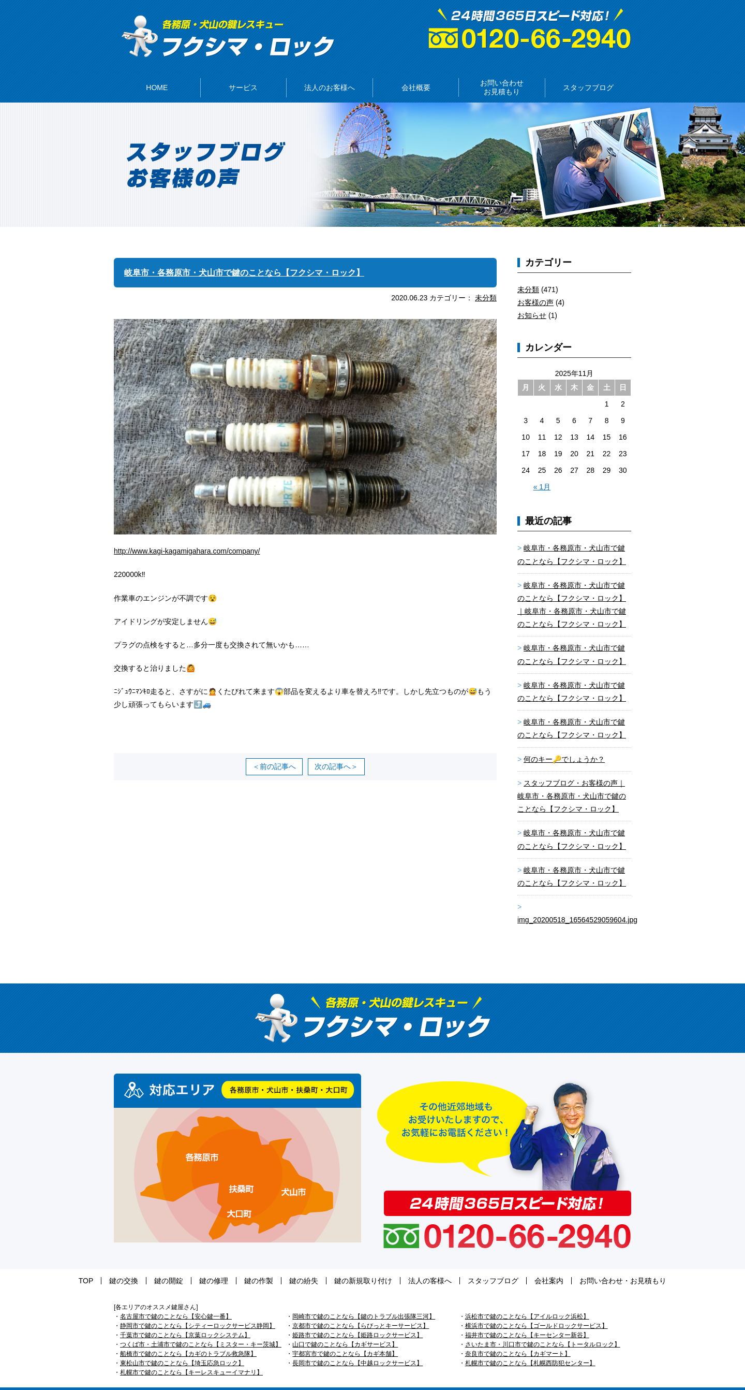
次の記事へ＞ (336, 751)
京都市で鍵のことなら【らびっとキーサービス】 (360, 1310)
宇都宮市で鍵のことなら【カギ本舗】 (345, 1338)
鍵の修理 (234, 1265)
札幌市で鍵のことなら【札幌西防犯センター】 (530, 1347)
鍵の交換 (165, 1265)
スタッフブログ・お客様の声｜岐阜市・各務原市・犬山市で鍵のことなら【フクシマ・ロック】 (571, 780)
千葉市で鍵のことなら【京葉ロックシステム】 (185, 1319)
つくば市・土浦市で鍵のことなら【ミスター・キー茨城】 (200, 1329)
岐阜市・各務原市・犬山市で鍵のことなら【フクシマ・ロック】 (259, 257)
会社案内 (507, 1265)
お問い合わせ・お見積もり (571, 1265)
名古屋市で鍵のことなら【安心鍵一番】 (176, 1301)
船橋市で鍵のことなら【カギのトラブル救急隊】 (188, 1338)
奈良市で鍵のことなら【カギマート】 (518, 1338)
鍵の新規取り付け (353, 1265)
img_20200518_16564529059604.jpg (577, 904)
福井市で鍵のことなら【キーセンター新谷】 (527, 1319)
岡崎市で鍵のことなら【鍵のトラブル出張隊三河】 (363, 1301)
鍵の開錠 (199, 1265)
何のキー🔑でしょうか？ (564, 744)
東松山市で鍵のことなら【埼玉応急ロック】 (182, 1347)
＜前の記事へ (274, 751)
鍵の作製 (269, 1265)
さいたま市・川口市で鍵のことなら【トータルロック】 (542, 1329)
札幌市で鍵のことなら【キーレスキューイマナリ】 (191, 1356)
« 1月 (541, 471)
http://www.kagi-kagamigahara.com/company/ (187, 535)
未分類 (486, 282)
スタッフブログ (462, 1265)
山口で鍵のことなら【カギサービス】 (345, 1329)
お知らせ (531, 300)
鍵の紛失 (303, 1265)
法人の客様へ (409, 1265)
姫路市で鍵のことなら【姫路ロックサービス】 (357, 1319)
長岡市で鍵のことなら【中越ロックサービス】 (357, 1347)
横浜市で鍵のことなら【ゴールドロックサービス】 (536, 1310)
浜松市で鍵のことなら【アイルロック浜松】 (527, 1301)
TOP (137, 1265)
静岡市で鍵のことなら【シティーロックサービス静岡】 (197, 1310)
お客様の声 (535, 287)
